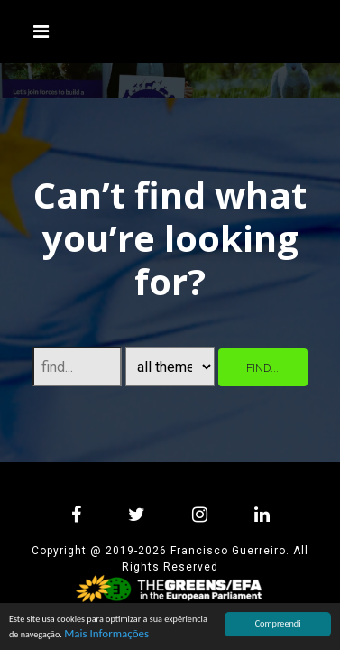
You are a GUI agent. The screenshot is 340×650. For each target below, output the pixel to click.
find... (262, 368)
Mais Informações (106, 633)
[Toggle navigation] (41, 31)
